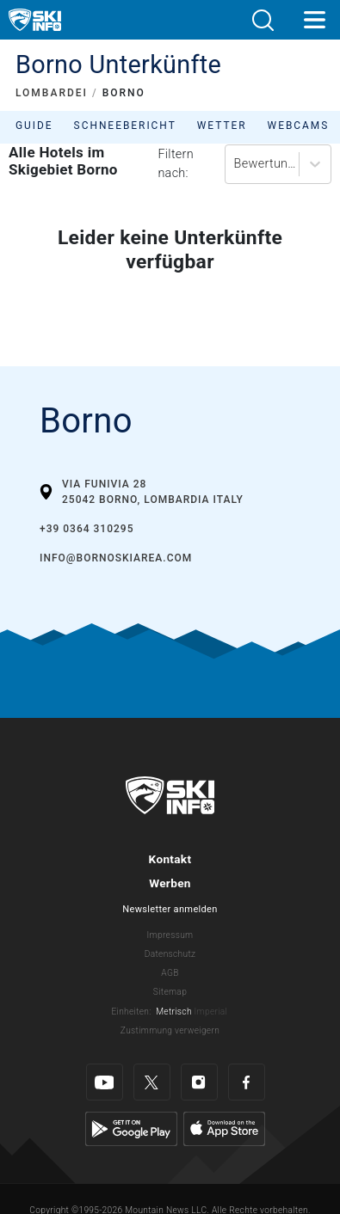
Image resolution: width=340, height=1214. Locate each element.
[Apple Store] (224, 1128)
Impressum (170, 935)
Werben (170, 883)
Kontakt (170, 859)
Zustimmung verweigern (170, 1030)
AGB (169, 973)
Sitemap (170, 991)
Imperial (211, 1011)
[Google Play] (131, 1128)
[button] (262, 20)
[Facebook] (246, 1082)
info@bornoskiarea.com (116, 558)
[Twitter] (151, 1082)
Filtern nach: (176, 164)
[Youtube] (104, 1082)
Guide (34, 126)
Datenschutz (170, 954)
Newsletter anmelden (169, 909)
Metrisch (174, 1011)
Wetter (222, 126)
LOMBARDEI (51, 93)
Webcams (299, 126)
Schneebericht (125, 126)
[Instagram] (199, 1082)
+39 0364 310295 (86, 529)
